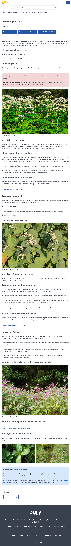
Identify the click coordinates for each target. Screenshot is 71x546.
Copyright (29, 535)
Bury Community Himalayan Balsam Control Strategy (35, 428)
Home (3, 12)
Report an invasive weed (9, 31)
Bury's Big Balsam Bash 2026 (47, 31)
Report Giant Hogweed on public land (13, 189)
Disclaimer (38, 535)
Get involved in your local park (27, 31)
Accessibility (12, 535)
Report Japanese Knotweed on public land (14, 325)
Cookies (21, 535)
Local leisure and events (13, 12)
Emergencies (47, 535)
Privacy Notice (58, 535)
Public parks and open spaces (29, 12)
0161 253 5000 (13, 526)
